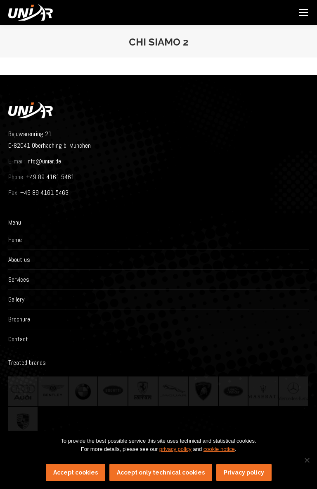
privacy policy (175, 449)
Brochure (19, 319)
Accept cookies (75, 472)
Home (15, 239)
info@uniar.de (43, 161)
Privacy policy (244, 472)
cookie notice (219, 449)
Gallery (16, 299)
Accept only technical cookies (161, 472)
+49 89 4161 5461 (49, 177)
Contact (18, 339)
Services (18, 279)
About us (19, 259)
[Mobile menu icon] (303, 12)
